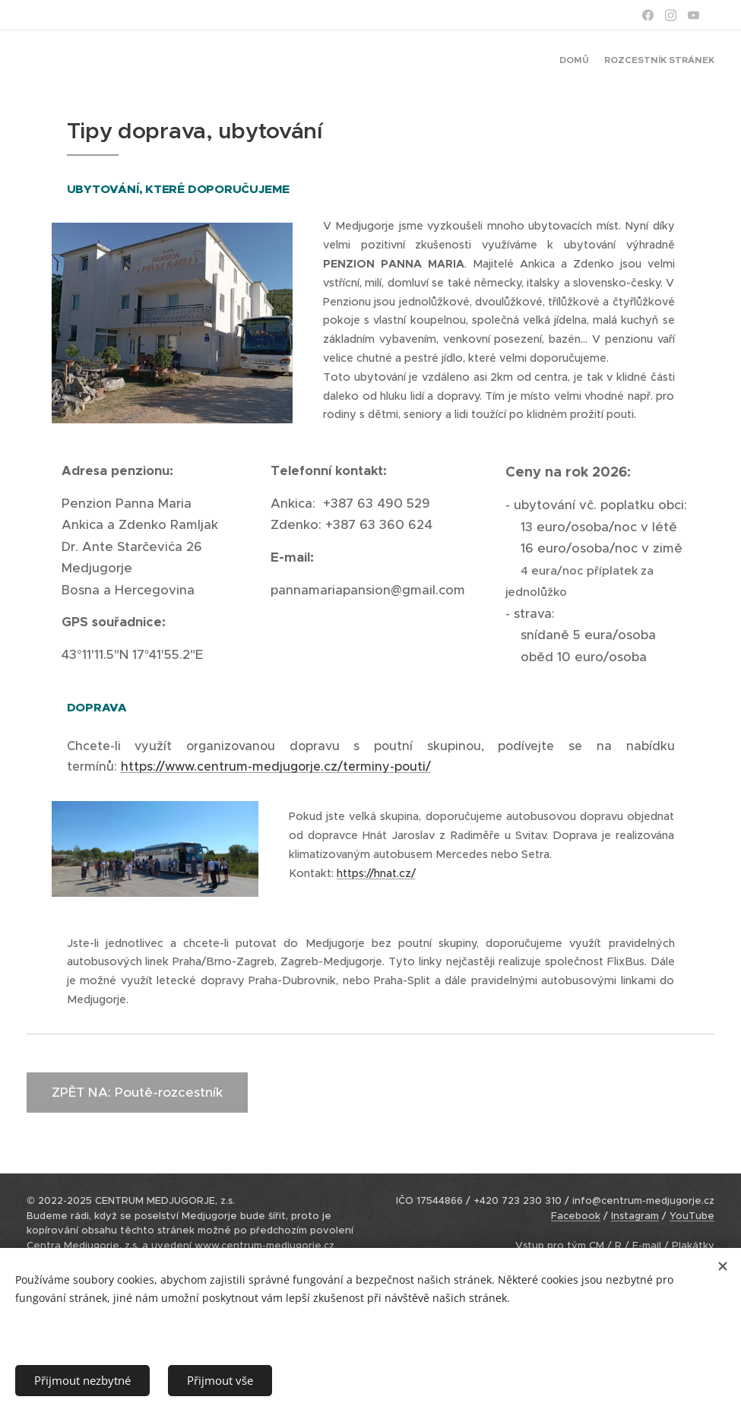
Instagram (635, 1215)
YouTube (692, 1215)
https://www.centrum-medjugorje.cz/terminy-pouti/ (276, 766)
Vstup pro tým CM (559, 1245)
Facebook (575, 1215)
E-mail (646, 1245)
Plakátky (693, 1245)
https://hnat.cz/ (376, 873)
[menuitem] (701, 62)
